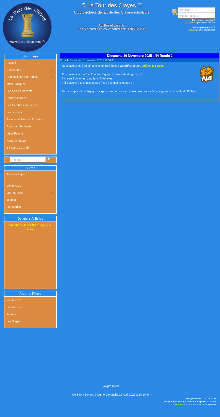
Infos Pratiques (16, 84)
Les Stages (14, 206)
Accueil (11, 62)
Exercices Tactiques (19, 126)
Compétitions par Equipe (22, 76)
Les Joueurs (14, 112)
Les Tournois (15, 192)
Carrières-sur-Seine (152, 65)
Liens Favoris (15, 133)
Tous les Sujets (16, 174)
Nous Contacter (16, 140)
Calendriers (14, 69)
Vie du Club (14, 185)
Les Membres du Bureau (22, 105)
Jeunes (11, 199)
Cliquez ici (191, 22)
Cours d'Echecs (17, 98)
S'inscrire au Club (18, 147)
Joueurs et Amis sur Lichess (24, 119)
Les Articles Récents (19, 91)
